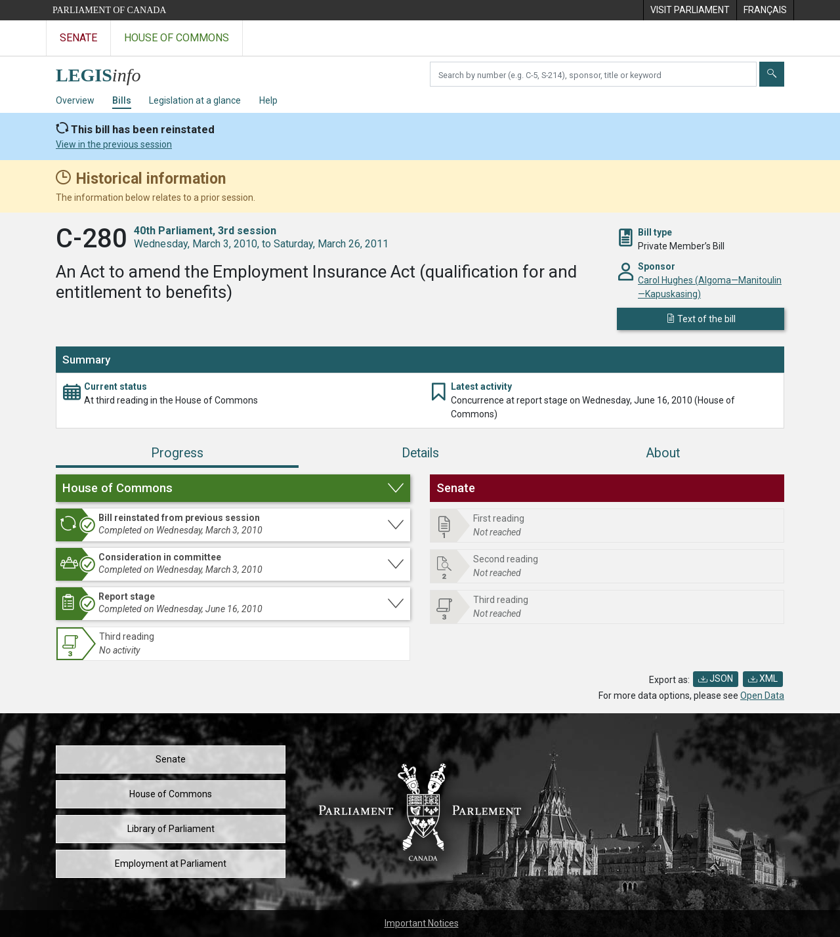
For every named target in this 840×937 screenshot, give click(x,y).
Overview (75, 100)
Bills (121, 100)
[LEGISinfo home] (106, 71)
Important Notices (422, 923)
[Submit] (771, 74)
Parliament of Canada (109, 10)
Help (268, 100)
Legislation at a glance (195, 100)
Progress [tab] (177, 453)
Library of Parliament (171, 828)
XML (763, 678)
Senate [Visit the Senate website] (78, 37)
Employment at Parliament (170, 863)
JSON (715, 678)
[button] (233, 488)
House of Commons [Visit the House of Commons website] (176, 37)
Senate (171, 759)
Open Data (762, 695)
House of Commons (170, 794)
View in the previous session (114, 144)
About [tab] (663, 453)
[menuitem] (689, 10)
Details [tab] (420, 453)
